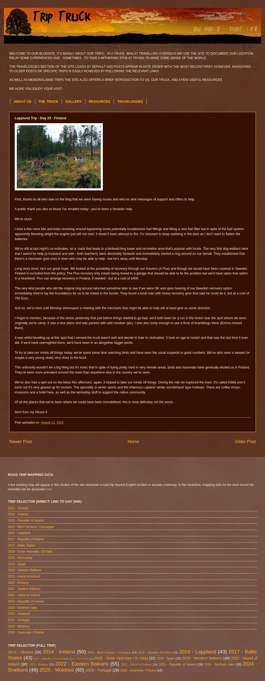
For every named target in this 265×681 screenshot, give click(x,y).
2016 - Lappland (19, 533)
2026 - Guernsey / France (26, 632)
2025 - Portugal (18, 620)
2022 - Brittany (18, 583)
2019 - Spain (17, 564)
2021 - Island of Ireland (24, 576)
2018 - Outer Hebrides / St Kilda (30, 551)
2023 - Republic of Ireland (26, 601)
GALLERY (73, 101)
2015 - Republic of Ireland (26, 520)
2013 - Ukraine (18, 508)
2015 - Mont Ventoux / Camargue (31, 527)
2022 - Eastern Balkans (24, 589)
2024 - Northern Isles (22, 608)
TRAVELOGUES (130, 101)
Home (133, 441)
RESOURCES (99, 101)
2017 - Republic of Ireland (26, 539)
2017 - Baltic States (21, 545)
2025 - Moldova (18, 626)
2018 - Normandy (20, 558)
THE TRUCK (48, 101)
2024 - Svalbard (19, 614)
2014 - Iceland (18, 514)
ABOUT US (22, 101)
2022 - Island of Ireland (24, 595)
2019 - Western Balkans (24, 570)
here (49, 489)
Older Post (245, 441)
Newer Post (20, 441)
